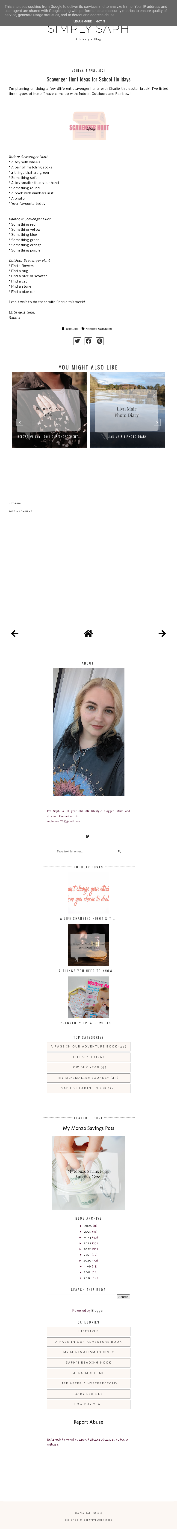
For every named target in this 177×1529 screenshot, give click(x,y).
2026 (88, 1226)
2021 (87, 1254)
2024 (87, 1237)
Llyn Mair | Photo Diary (127, 436)
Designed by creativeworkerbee (88, 1520)
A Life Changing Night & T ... (88, 918)
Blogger (97, 1311)
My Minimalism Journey (84, 1077)
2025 (88, 1231)
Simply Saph (88, 29)
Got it (100, 21)
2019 (88, 1266)
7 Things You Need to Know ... (88, 970)
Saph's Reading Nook (84, 1088)
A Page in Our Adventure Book (99, 328)
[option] (49, 424)
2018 (87, 1272)
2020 (87, 1260)
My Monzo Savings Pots (88, 1128)
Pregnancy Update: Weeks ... (88, 1022)
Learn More (83, 21)
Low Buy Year (85, 1067)
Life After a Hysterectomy (89, 1383)
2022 (88, 1249)
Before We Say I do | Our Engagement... (50, 436)
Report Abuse (88, 1422)
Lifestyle (83, 1057)
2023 (88, 1243)
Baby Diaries (89, 1393)
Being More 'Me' (89, 1373)
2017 (87, 1278)
